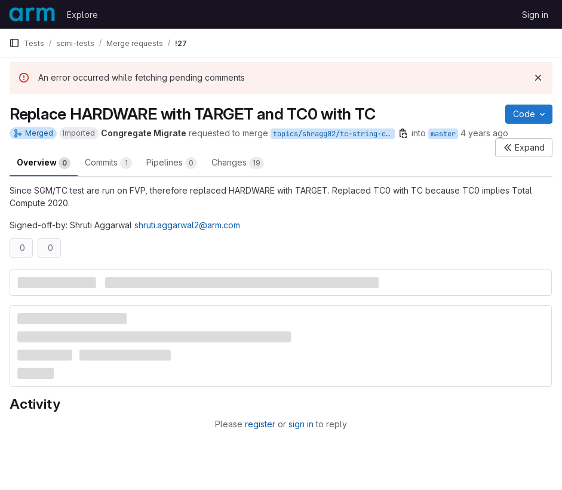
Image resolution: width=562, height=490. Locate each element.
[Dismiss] (538, 78)
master (443, 134)
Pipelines (171, 163)
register (260, 424)
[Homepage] (32, 14)
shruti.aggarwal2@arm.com (187, 225)
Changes (237, 163)
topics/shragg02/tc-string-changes (334, 134)
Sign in (535, 15)
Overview (43, 163)
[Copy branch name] (403, 133)
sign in (301, 424)
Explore (82, 15)
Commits (108, 163)
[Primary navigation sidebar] (14, 43)
